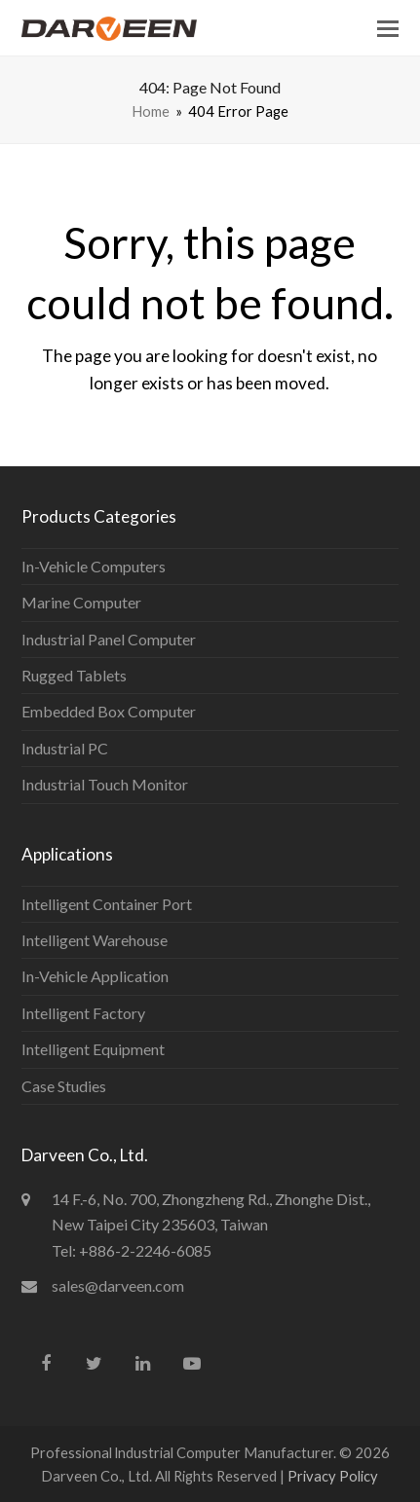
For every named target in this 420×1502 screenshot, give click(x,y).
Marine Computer (81, 602)
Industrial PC (64, 748)
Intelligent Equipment (93, 1049)
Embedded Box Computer (108, 711)
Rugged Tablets (74, 675)
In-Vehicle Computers (93, 566)
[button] (388, 28)
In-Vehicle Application (95, 976)
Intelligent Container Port (106, 904)
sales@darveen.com (118, 1285)
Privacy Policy (332, 1475)
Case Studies (63, 1086)
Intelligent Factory (83, 1013)
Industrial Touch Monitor (104, 784)
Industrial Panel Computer (108, 639)
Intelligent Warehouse (94, 940)
